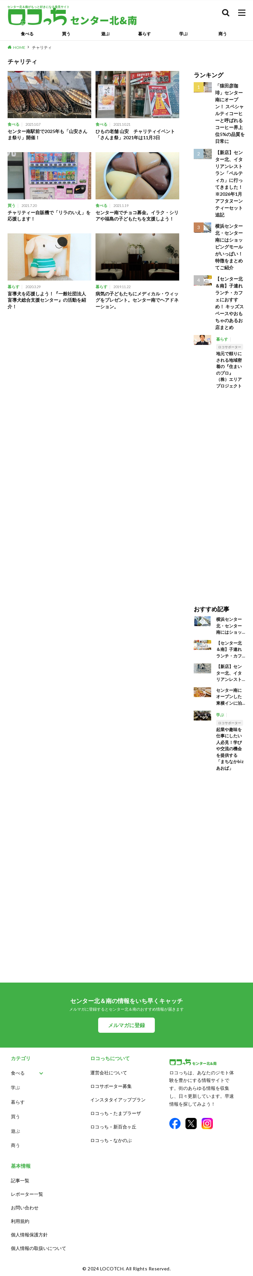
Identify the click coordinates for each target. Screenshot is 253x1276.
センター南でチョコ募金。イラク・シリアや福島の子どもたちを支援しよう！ (137, 216)
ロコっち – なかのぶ (111, 1140)
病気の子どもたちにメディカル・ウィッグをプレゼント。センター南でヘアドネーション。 (137, 300)
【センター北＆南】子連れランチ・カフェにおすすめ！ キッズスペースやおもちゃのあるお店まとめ (229, 303)
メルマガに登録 (126, 1025)
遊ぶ (105, 33)
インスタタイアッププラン (118, 1099)
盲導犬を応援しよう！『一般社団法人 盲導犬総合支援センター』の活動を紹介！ (49, 300)
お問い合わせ (25, 1207)
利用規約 (20, 1221)
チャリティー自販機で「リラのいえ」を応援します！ (49, 216)
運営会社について (108, 1072)
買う (66, 33)
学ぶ (183, 33)
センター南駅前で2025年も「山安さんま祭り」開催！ (47, 134)
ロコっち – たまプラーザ (115, 1113)
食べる (27, 33)
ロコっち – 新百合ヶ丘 (113, 1126)
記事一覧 (20, 1180)
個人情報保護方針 (29, 1234)
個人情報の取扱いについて (38, 1248)
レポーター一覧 (27, 1194)
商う (222, 33)
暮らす (144, 33)
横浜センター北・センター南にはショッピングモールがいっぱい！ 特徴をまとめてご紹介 (229, 246)
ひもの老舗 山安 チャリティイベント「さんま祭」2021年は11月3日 (135, 134)
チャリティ (42, 47)
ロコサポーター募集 (111, 1086)
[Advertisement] (219, 492)
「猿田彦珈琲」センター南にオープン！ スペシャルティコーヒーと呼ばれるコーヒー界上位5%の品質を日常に (230, 113)
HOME (19, 47)
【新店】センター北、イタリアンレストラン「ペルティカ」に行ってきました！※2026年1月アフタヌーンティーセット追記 (229, 184)
